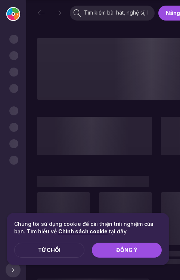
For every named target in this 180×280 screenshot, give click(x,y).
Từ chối (49, 250)
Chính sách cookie (83, 231)
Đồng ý (126, 250)
